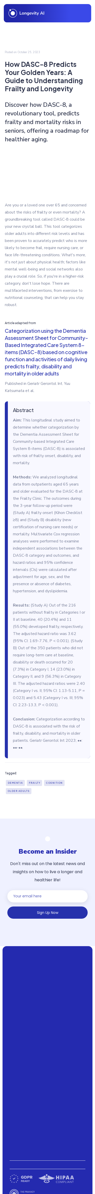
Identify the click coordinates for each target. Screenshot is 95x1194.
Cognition (54, 782)
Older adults (19, 791)
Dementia (15, 782)
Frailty (35, 782)
